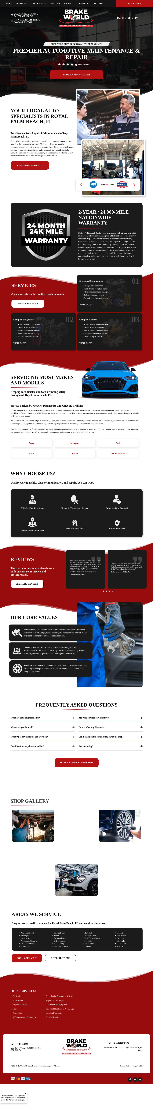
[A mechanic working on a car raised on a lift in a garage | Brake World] (76, 880)
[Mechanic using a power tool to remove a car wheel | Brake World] (120, 826)
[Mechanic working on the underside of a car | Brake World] (33, 826)
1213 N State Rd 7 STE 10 (24, 20)
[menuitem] (10, 3)
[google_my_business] (140, 1080)
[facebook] (130, 1080)
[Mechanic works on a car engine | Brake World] (76, 836)
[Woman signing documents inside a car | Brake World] (33, 869)
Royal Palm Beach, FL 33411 (27, 21)
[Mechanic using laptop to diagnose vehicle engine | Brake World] (120, 869)
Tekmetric (57, 1066)
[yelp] (135, 1080)
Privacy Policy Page (16, 1100)
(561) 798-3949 (127, 18)
